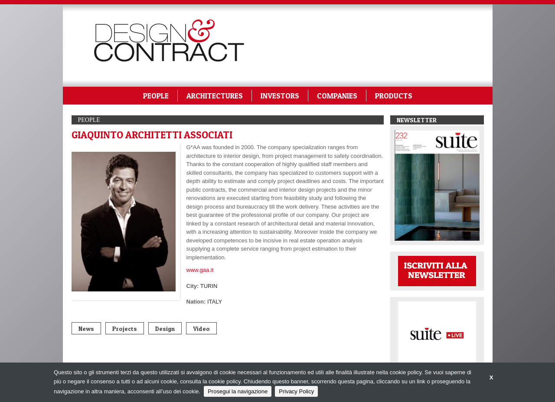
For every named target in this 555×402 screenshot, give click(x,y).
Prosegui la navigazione (238, 391)
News (86, 328)
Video (201, 328)
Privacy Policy (296, 391)
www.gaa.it (200, 270)
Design (165, 328)
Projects (124, 328)
